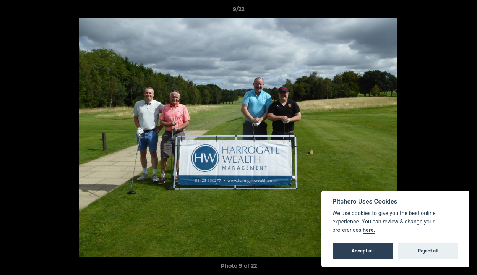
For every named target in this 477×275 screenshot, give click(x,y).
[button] (463, 11)
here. (369, 230)
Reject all (428, 251)
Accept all (363, 251)
